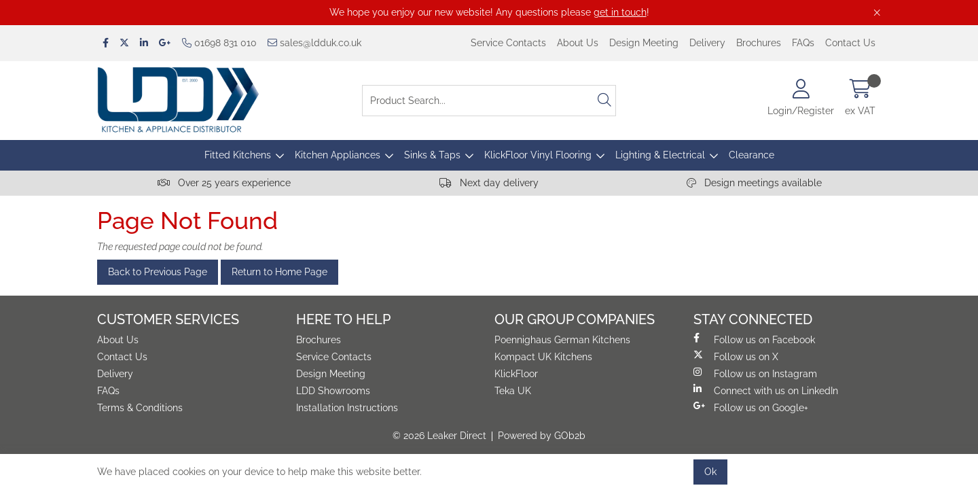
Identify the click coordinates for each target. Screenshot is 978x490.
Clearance (751, 155)
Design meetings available (754, 182)
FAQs (803, 42)
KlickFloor (516, 373)
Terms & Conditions (140, 407)
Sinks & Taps (432, 155)
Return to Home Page (279, 271)
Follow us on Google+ (750, 407)
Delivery (707, 42)
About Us (577, 42)
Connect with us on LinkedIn (765, 390)
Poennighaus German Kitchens (562, 339)
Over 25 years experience (224, 182)
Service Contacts (508, 42)
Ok (710, 471)
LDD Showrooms (333, 390)
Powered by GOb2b (541, 435)
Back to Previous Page (157, 271)
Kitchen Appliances (337, 155)
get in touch (620, 12)
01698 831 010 (219, 42)
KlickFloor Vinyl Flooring (538, 155)
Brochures (758, 42)
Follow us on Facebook (754, 339)
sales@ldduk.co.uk (314, 42)
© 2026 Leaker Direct (439, 435)
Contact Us (850, 42)
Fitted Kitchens (237, 155)
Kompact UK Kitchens (543, 356)
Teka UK (512, 390)
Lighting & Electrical (660, 155)
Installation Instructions (347, 407)
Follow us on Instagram (755, 373)
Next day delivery (489, 182)
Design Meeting (643, 42)
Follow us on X (735, 356)
